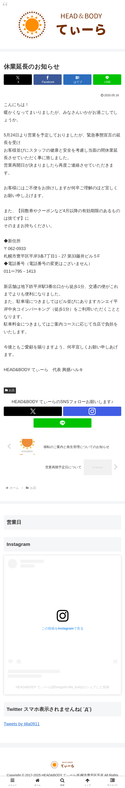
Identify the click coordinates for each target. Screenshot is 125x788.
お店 (10, 390)
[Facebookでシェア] (48, 79)
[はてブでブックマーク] (77, 79)
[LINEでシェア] (107, 79)
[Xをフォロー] (33, 411)
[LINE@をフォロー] (63, 423)
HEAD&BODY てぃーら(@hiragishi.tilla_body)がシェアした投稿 (62, 687)
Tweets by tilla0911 (22, 724)
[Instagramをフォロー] (92, 411)
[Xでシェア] (18, 79)
